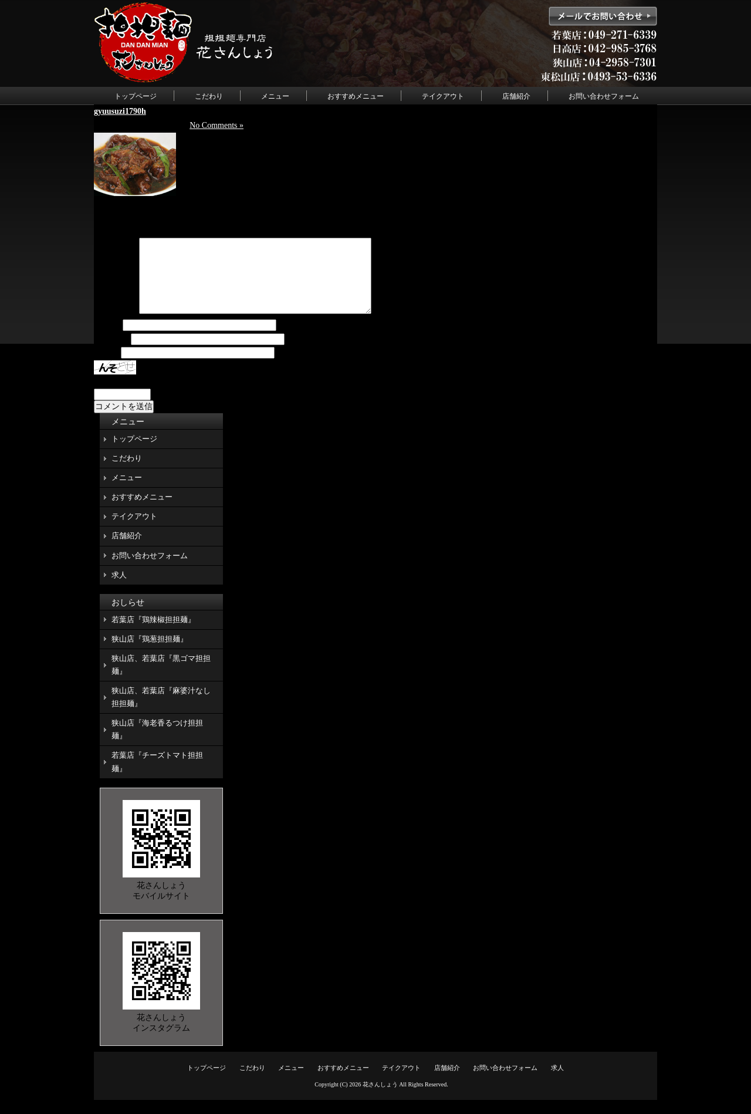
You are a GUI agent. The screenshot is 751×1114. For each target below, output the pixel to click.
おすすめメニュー (355, 96)
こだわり (209, 96)
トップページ (135, 96)
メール (111, 353)
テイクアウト (443, 96)
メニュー (275, 96)
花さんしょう (380, 1098)
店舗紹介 (516, 96)
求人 (119, 589)
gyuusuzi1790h (120, 111)
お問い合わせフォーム (604, 96)
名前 (107, 339)
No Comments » (216, 125)
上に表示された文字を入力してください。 (172, 395)
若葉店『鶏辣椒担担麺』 (153, 633)
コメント (115, 325)
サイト (106, 367)
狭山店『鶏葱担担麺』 (149, 653)
